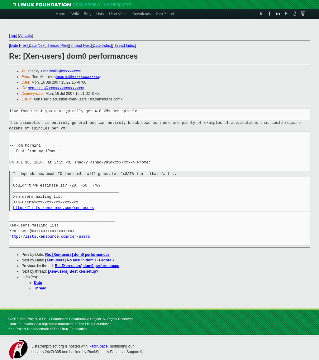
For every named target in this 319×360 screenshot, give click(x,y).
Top (13, 35)
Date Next (37, 45)
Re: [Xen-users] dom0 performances (77, 254)
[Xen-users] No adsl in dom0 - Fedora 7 (80, 260)
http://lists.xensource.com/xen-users (53, 208)
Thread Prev (57, 45)
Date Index (102, 45)
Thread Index (124, 45)
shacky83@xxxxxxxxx (60, 71)
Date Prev (18, 45)
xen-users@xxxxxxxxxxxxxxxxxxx (56, 88)
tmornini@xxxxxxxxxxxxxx (77, 77)
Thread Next (80, 45)
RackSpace (97, 346)
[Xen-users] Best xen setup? (73, 271)
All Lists (25, 35)
